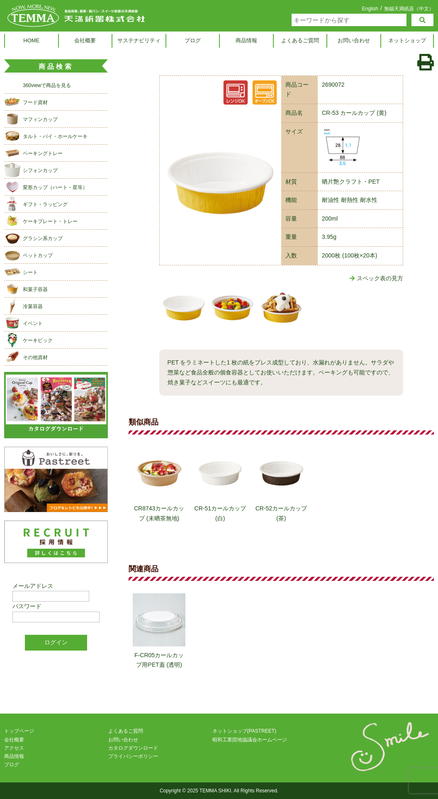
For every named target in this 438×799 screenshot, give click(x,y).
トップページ (19, 731)
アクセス (14, 748)
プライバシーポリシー (133, 756)
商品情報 (246, 40)
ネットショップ (407, 40)
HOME (31, 40)
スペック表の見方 (376, 278)
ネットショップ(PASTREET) (244, 731)
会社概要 (85, 40)
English (370, 8)
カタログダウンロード (133, 748)
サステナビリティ (139, 40)
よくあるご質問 (300, 40)
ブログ (193, 40)
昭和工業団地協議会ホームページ (249, 740)
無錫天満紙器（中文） (409, 8)
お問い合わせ (354, 40)
